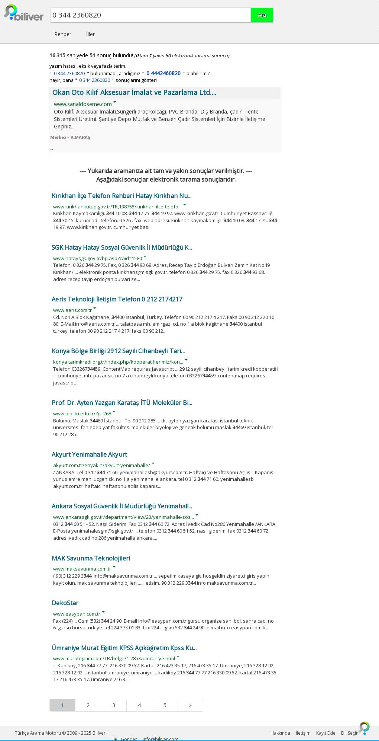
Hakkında (280, 733)
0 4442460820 (163, 73)
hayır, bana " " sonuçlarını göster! (103, 80)
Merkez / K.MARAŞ (70, 137)
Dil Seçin (350, 733)
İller (90, 34)
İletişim (303, 733)
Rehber (62, 34)
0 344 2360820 (69, 73)
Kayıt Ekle (326, 733)
